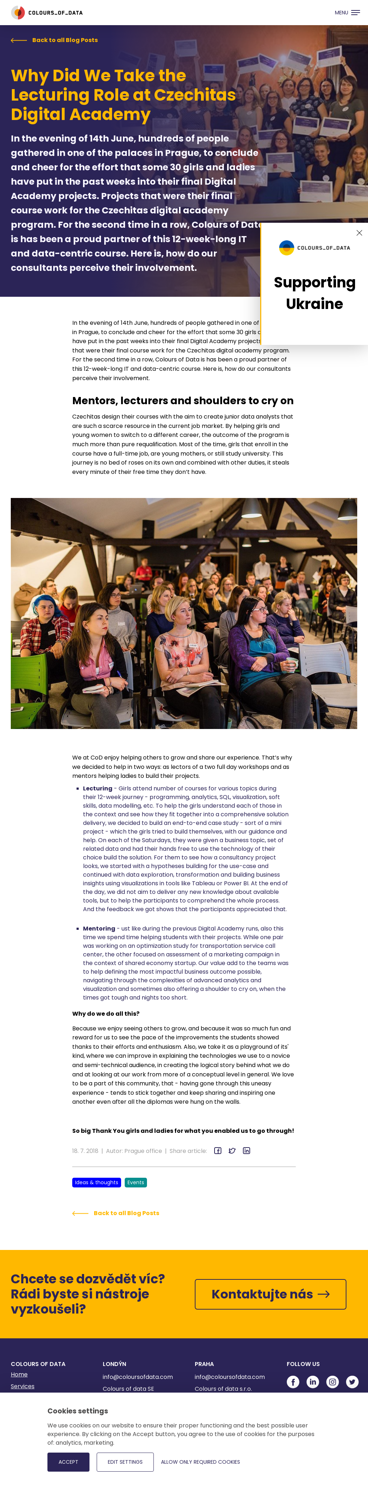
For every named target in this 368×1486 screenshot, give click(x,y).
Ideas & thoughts (96, 1182)
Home (19, 1374)
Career (21, 1422)
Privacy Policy (30, 1434)
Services (22, 1386)
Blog (17, 1410)
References (27, 1398)
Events (136, 1182)
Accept (68, 1462)
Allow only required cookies (200, 1462)
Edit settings (125, 1462)
